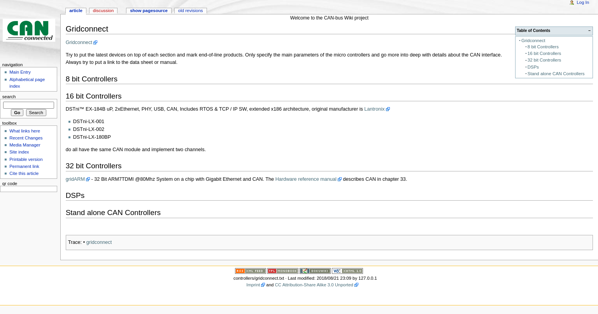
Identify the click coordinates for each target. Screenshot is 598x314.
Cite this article (24, 173)
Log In (583, 2)
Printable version (25, 159)
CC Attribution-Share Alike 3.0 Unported (314, 284)
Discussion (103, 10)
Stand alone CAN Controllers (556, 73)
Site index (19, 152)
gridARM (75, 179)
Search (9, 96)
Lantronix (374, 109)
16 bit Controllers (544, 53)
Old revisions (190, 10)
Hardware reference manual (306, 179)
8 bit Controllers (543, 46)
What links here (24, 131)
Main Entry (20, 72)
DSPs (533, 67)
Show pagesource (149, 10)
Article (75, 10)
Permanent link (24, 166)
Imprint (253, 284)
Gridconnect (533, 40)
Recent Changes (25, 138)
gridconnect (99, 242)
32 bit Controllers (544, 60)
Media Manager (24, 145)
